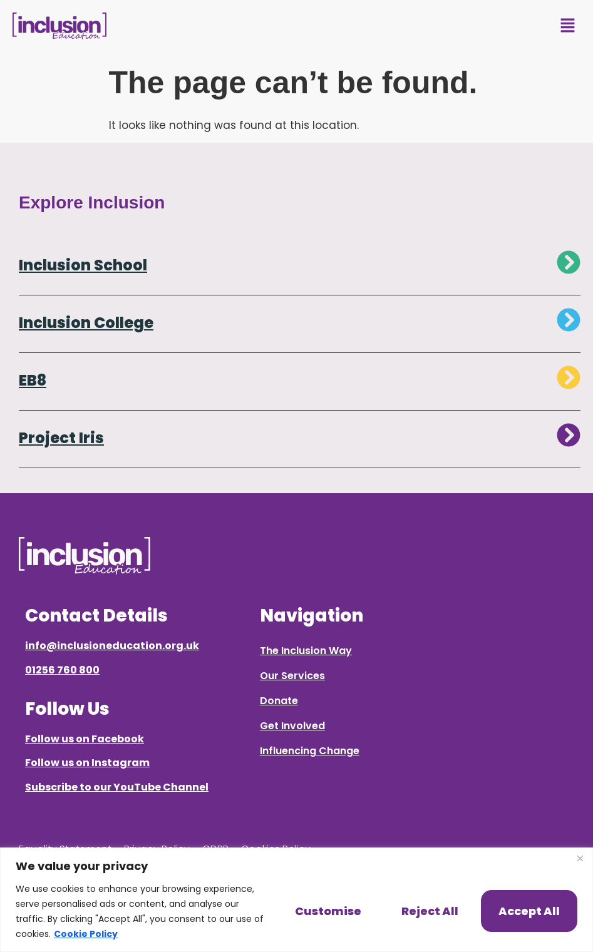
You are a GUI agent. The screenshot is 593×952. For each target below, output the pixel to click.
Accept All (529, 911)
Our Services (292, 675)
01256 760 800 (62, 670)
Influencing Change (309, 751)
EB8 (32, 380)
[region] (296, 899)
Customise (328, 911)
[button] (567, 26)
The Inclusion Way (306, 650)
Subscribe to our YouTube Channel (117, 787)
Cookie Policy (86, 934)
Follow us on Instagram (87, 762)
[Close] (579, 858)
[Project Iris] (568, 435)
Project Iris (61, 437)
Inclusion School (83, 265)
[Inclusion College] (568, 320)
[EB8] (568, 377)
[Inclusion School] (568, 262)
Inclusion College (86, 322)
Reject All (429, 911)
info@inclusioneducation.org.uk (112, 645)
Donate (279, 701)
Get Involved (292, 726)
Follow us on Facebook (84, 739)
